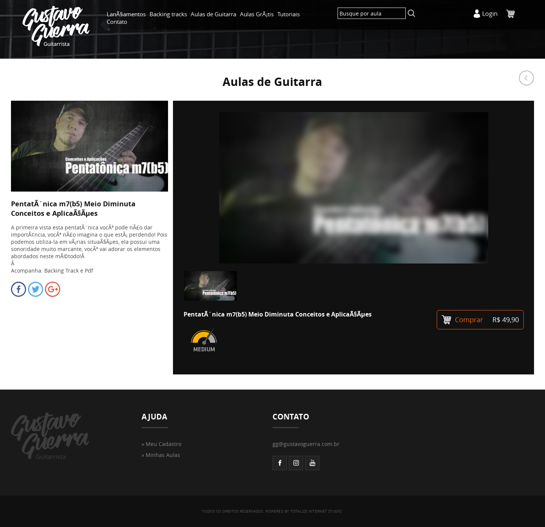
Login (490, 13)
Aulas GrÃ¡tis (257, 14)
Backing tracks (168, 14)
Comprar (480, 319)
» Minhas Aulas (161, 454)
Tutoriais (288, 14)
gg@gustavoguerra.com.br (305, 443)
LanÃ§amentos (126, 14)
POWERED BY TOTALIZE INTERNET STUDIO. (304, 511)
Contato (117, 21)
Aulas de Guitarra (213, 14)
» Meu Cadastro (161, 443)
